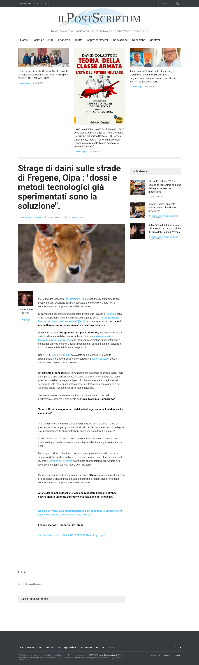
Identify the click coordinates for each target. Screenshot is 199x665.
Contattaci (177, 655)
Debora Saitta (77, 217)
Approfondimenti (97, 40)
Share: (22, 571)
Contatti (155, 40)
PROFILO (25, 320)
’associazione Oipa (75, 299)
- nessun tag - (24, 83)
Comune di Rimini (60, 355)
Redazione (138, 40)
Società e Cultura (42, 40)
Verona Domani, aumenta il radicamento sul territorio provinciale (162, 208)
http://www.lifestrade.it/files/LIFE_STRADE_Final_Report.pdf (71, 535)
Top (175, 647)
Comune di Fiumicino (60, 461)
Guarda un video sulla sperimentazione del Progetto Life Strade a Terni (80, 511)
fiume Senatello (100, 358)
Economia (64, 40)
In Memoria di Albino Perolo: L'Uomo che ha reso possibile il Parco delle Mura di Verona (164, 229)
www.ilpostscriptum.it (108, 655)
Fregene (110, 314)
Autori (166, 655)
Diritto (78, 40)
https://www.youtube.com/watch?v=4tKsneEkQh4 (65, 514)
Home (24, 40)
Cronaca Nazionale (32, 217)
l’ (92, 475)
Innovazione (120, 40)
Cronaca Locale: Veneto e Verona (163, 216)
